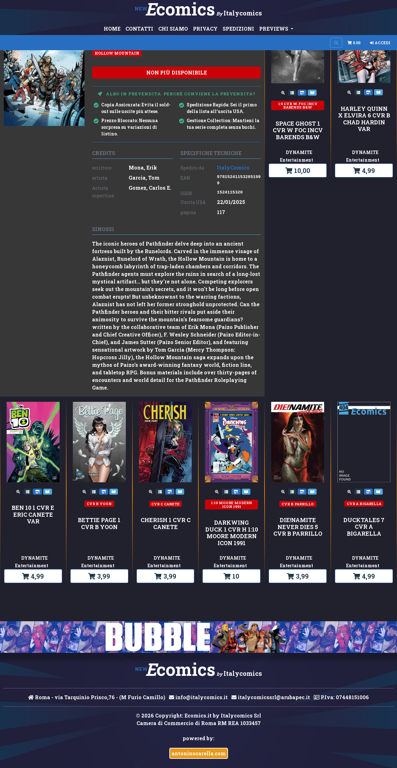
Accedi (380, 42)
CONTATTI (139, 28)
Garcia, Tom (144, 177)
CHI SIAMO (173, 28)
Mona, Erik (143, 167)
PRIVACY (205, 28)
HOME (112, 28)
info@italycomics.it (198, 697)
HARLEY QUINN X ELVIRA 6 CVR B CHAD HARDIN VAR (364, 119)
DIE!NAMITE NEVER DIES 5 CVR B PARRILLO (297, 527)
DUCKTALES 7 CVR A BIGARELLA (363, 527)
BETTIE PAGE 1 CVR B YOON (99, 523)
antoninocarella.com (199, 753)
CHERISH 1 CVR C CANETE (165, 523)
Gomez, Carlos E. (150, 187)
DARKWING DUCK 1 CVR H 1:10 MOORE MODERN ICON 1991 (231, 532)
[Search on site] (336, 43)
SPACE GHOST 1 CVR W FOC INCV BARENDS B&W (298, 130)
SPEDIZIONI (238, 28)
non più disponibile (176, 72)
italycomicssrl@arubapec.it (270, 697)
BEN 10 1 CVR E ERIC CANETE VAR (33, 514)
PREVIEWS (274, 28)
